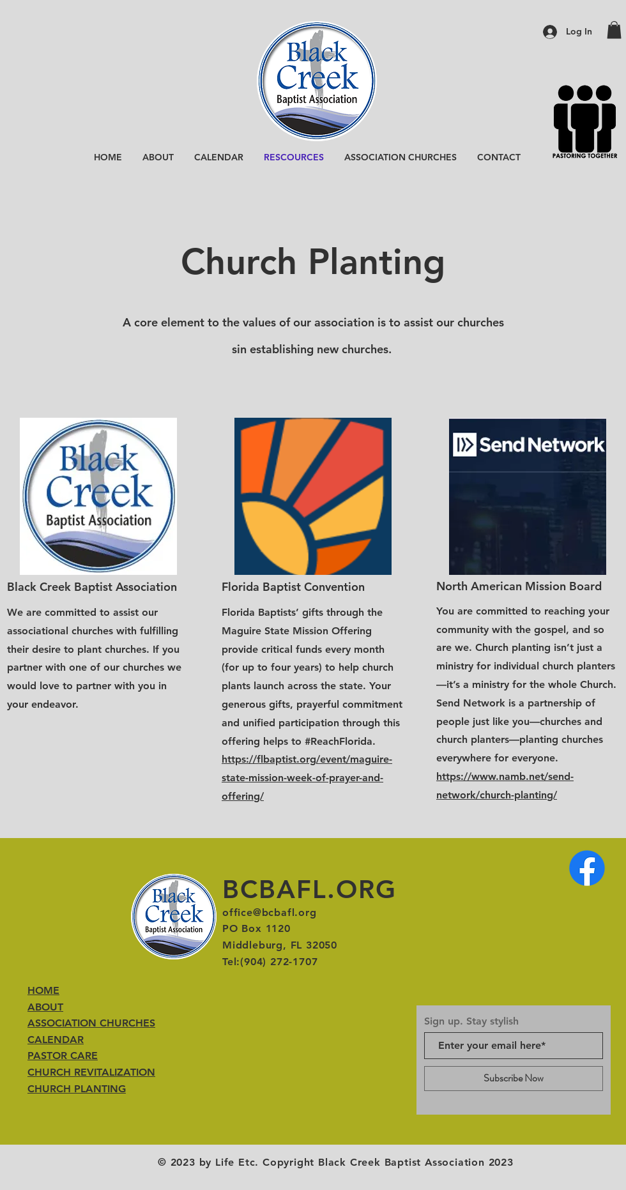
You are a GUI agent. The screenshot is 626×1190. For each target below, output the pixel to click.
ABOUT (45, 1007)
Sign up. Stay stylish (471, 1021)
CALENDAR (55, 1040)
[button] (614, 29)
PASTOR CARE (62, 1055)
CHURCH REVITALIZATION (91, 1072)
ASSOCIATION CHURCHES (91, 1023)
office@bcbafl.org (269, 912)
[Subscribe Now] (513, 1078)
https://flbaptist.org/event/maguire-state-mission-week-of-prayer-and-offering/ (307, 777)
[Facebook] (587, 868)
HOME (43, 990)
